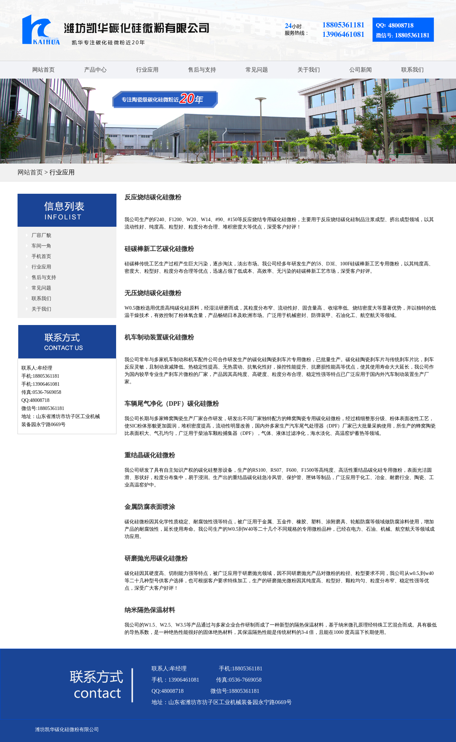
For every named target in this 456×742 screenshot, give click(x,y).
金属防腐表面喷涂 (150, 506)
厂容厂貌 (41, 235)
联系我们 (412, 70)
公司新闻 (360, 70)
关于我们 (308, 70)
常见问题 (257, 70)
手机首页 (41, 256)
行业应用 (147, 70)
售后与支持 (202, 70)
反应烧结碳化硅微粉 (153, 197)
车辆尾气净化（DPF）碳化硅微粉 (172, 403)
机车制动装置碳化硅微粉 (159, 337)
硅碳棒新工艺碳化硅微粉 (159, 248)
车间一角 (41, 246)
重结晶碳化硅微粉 (150, 455)
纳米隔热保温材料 (150, 610)
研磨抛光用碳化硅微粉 (156, 558)
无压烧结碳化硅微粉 (153, 293)
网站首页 (43, 70)
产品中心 (95, 70)
